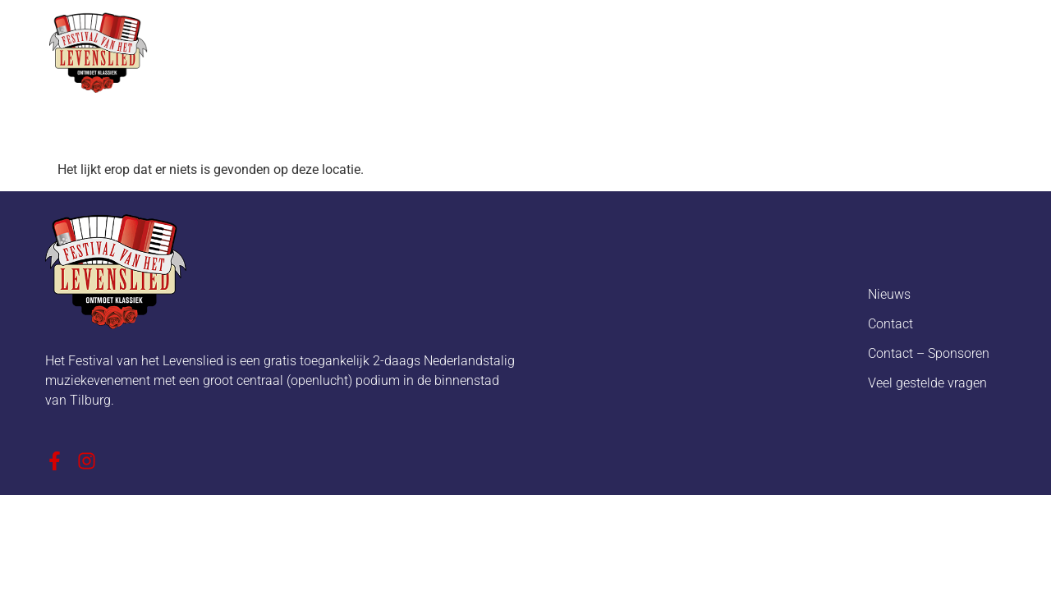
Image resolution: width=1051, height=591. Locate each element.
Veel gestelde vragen (927, 383)
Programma (596, 50)
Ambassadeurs (835, 50)
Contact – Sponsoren (928, 353)
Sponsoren (710, 50)
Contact (890, 324)
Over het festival (378, 50)
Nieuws (495, 50)
